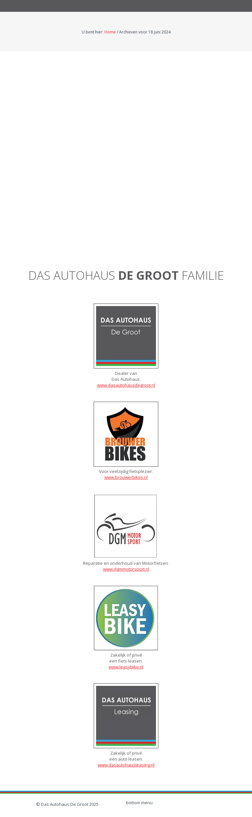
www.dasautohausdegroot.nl (126, 385)
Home (110, 32)
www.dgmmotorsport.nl (126, 569)
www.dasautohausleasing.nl (126, 765)
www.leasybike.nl (126, 667)
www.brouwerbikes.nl (126, 477)
